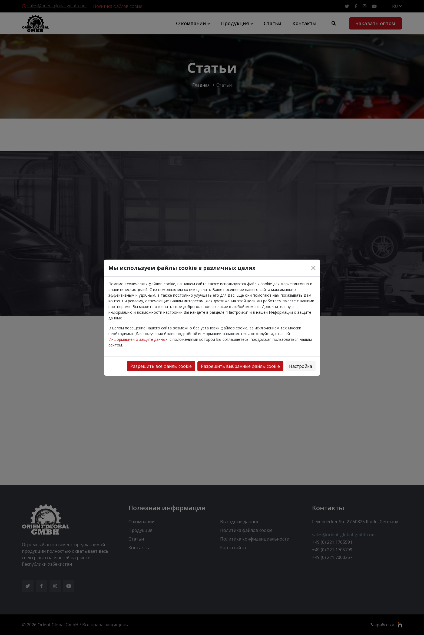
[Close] (313, 268)
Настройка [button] (300, 366)
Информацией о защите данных (137, 339)
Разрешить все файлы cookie (161, 366)
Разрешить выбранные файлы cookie (240, 366)
